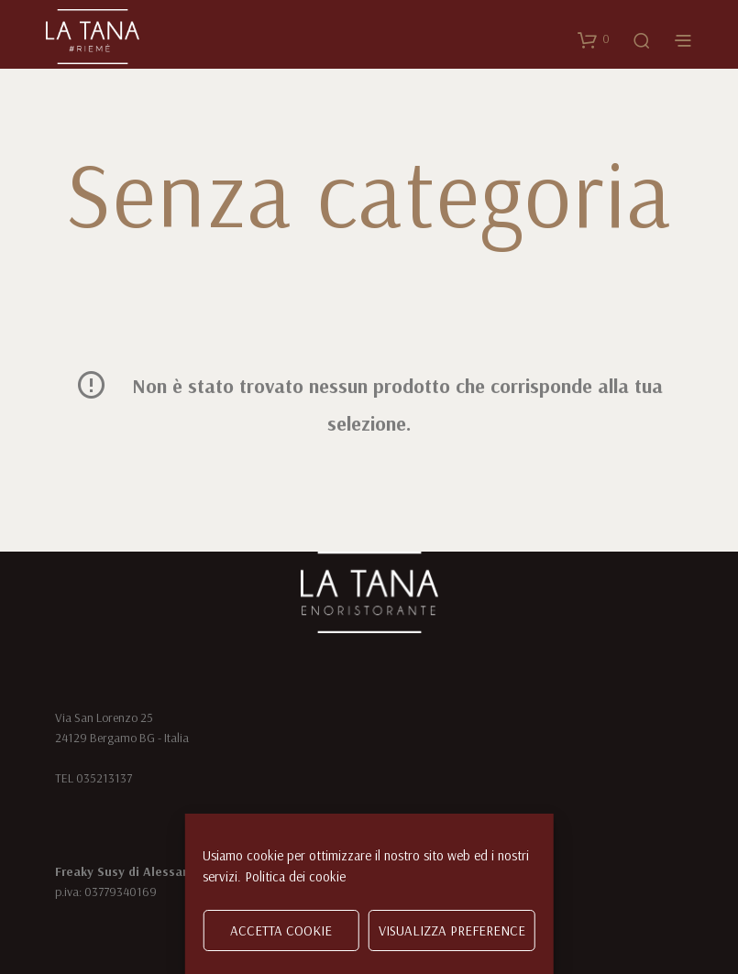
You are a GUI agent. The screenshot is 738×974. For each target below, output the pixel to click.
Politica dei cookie (295, 876)
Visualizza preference (452, 930)
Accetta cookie (281, 930)
